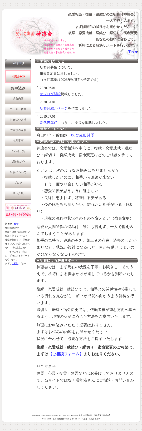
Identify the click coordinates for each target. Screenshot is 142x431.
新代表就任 (48, 123)
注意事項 (18, 140)
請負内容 (18, 98)
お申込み (18, 88)
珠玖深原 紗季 (83, 135)
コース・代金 (18, 109)
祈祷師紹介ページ (54, 108)
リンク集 (18, 193)
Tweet (132, 51)
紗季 (16, 224)
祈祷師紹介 (18, 161)
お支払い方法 (18, 119)
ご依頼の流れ (18, 130)
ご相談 (15, 263)
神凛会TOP (18, 76)
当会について (18, 172)
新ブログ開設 (50, 94)
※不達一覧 (18, 151)
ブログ (18, 182)
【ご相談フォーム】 (65, 354)
